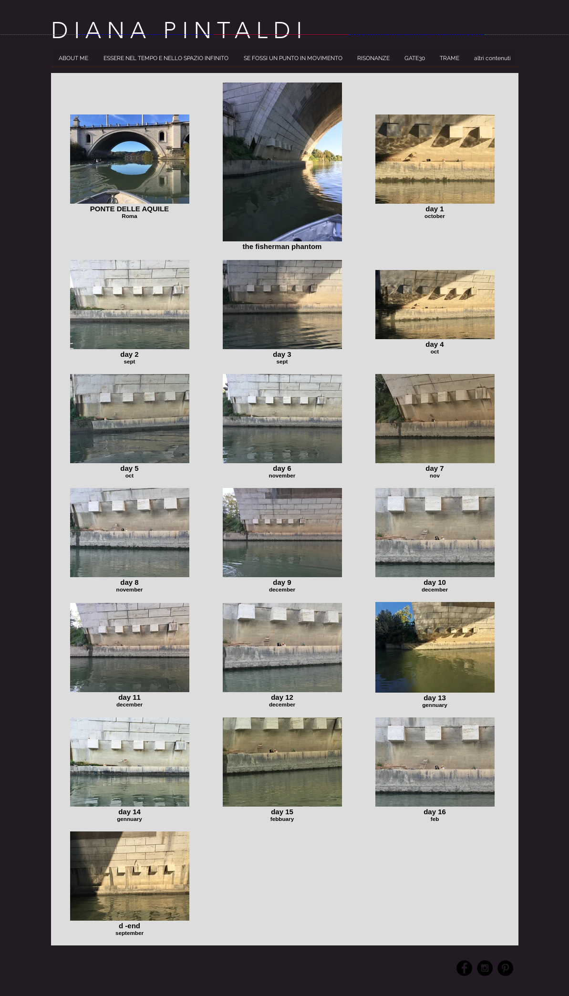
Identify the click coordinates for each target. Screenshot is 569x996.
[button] (73, 61)
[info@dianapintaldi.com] (284, 968)
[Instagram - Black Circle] (485, 968)
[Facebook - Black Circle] (464, 968)
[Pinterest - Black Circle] (505, 968)
